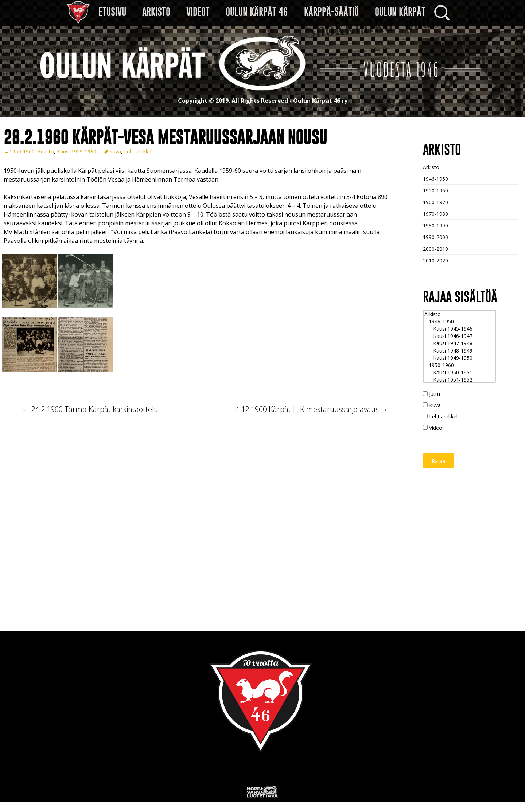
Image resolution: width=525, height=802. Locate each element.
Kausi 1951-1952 (459, 380)
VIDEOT (198, 11)
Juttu (431, 393)
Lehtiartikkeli (138, 151)
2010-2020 (435, 260)
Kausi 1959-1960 (76, 151)
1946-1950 (435, 178)
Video (432, 427)
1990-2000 (435, 237)
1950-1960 (22, 151)
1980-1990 (435, 225)
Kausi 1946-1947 (459, 336)
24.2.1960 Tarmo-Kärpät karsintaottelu (90, 409)
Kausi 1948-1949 (459, 350)
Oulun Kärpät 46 (257, 11)
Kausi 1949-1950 (459, 358)
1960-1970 (435, 202)
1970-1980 (435, 213)
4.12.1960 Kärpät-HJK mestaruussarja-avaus (311, 409)
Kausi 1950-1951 (459, 372)
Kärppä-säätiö (331, 11)
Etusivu (112, 11)
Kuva (115, 151)
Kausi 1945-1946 (459, 328)
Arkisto (156, 11)
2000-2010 (435, 248)
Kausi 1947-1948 (459, 343)
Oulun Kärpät (400, 11)
